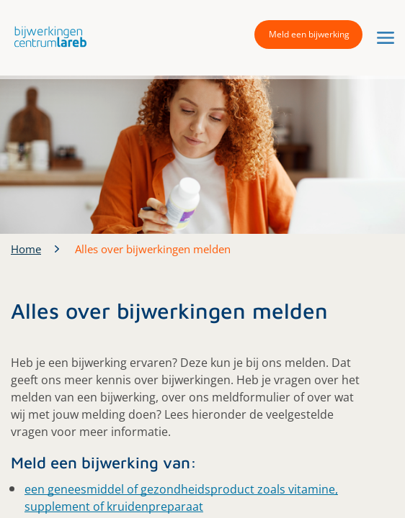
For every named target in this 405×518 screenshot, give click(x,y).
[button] (46, 36)
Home (26, 249)
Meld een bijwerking (309, 34)
